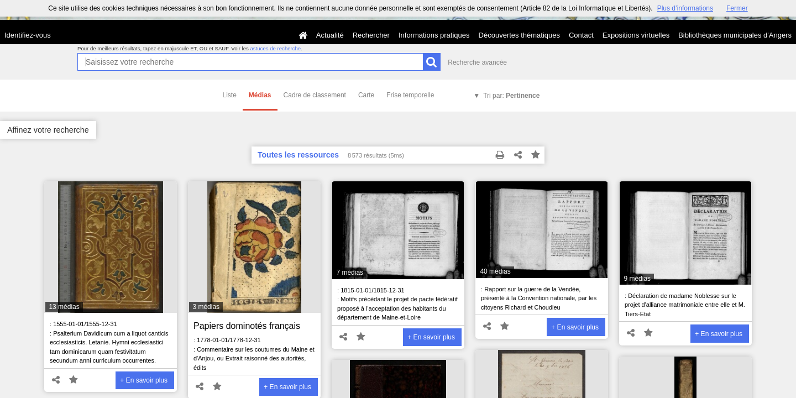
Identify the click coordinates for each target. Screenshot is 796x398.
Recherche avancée (477, 62)
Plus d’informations (685, 8)
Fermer (737, 8)
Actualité (330, 35)
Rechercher (371, 35)
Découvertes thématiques (519, 35)
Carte (366, 95)
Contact (581, 35)
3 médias (205, 307)
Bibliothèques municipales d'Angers (735, 35)
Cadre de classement (315, 95)
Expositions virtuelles (636, 35)
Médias (260, 95)
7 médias (349, 272)
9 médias (637, 278)
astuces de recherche (275, 48)
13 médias (64, 307)
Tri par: (511, 96)
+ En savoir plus (143, 380)
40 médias (495, 271)
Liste (230, 95)
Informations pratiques (434, 35)
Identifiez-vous (27, 35)
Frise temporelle (410, 95)
